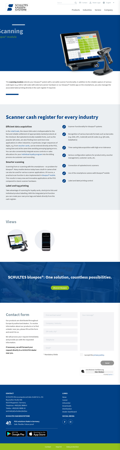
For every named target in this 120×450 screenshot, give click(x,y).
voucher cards (24, 145)
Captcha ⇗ (108, 374)
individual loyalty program (32, 154)
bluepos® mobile (48, 175)
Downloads (66, 406)
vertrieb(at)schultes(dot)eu (16, 411)
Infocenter (66, 403)
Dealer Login (97, 3)
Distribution (67, 409)
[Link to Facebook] (64, 421)
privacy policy (98, 355)
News (64, 397)
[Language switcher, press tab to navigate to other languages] (110, 2)
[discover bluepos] (60, 288)
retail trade (15, 131)
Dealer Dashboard (69, 411)
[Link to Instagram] (70, 421)
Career (65, 400)
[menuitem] (75, 11)
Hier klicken (99, 372)
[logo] (17, 7)
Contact (84, 3)
